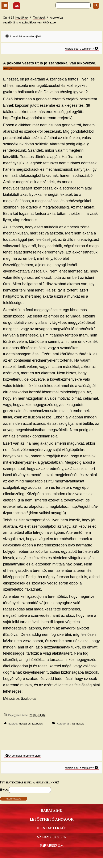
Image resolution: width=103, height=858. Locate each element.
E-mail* (5, 789)
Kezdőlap (21, 17)
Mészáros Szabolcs (30, 723)
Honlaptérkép (51, 828)
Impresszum (51, 845)
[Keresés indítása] (96, 6)
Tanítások (39, 17)
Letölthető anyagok (51, 819)
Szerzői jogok (51, 837)
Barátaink (51, 810)
